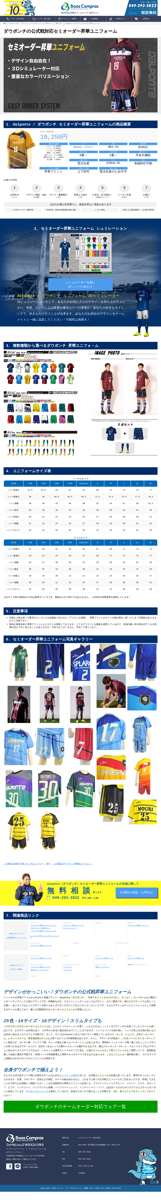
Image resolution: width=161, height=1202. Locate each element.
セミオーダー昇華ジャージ (104, 968)
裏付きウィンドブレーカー (40, 980)
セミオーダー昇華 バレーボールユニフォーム (44, 946)
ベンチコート (67, 980)
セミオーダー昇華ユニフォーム (73, 935)
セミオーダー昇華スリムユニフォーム (43, 935)
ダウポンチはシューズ (37, 1101)
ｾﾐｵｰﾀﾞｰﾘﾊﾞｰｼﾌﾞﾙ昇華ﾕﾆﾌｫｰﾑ (40, 938)
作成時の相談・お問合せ (136, 903)
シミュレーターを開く (80, 288)
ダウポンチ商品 (15, 976)
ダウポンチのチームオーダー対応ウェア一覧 (80, 1117)
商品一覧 (58, 24)
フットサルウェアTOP (12, 24)
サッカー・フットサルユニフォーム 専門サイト (37, 24)
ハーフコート (67, 977)
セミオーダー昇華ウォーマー (40, 977)
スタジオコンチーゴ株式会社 (89, 1148)
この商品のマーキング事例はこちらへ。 (73, 873)
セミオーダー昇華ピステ (136, 968)
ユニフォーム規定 (68, 1085)
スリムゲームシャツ (70, 938)
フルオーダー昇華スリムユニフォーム (43, 941)
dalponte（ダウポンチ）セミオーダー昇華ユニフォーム (83, 24)
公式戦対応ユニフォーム (16, 944)
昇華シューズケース (102, 977)
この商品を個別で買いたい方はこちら (23, 873)
